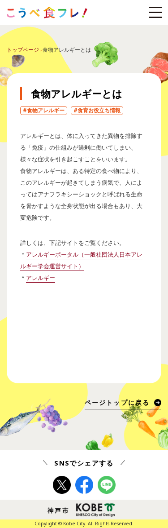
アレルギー (40, 278)
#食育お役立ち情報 (97, 110)
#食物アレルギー (44, 110)
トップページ (23, 49)
